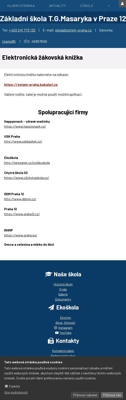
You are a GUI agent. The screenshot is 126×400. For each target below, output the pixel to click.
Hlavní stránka (21, 6)
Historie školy (63, 284)
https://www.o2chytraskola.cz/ (26, 178)
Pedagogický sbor (63, 356)
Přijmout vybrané (85, 395)
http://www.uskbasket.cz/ (23, 141)
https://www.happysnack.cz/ (25, 126)
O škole (86, 6)
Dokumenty (63, 299)
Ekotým (65, 317)
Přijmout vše (112, 395)
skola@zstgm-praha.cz (73, 30)
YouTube (65, 333)
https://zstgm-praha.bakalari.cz (31, 84)
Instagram (65, 328)
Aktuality (57, 6)
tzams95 (9, 41)
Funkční (14, 386)
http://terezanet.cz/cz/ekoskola (27, 163)
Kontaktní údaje (63, 351)
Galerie (63, 294)
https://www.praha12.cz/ (22, 214)
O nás (63, 289)
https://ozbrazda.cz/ (19, 249)
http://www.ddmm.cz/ (20, 199)
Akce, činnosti (65, 323)
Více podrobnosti (16, 392)
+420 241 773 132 (22, 30)
